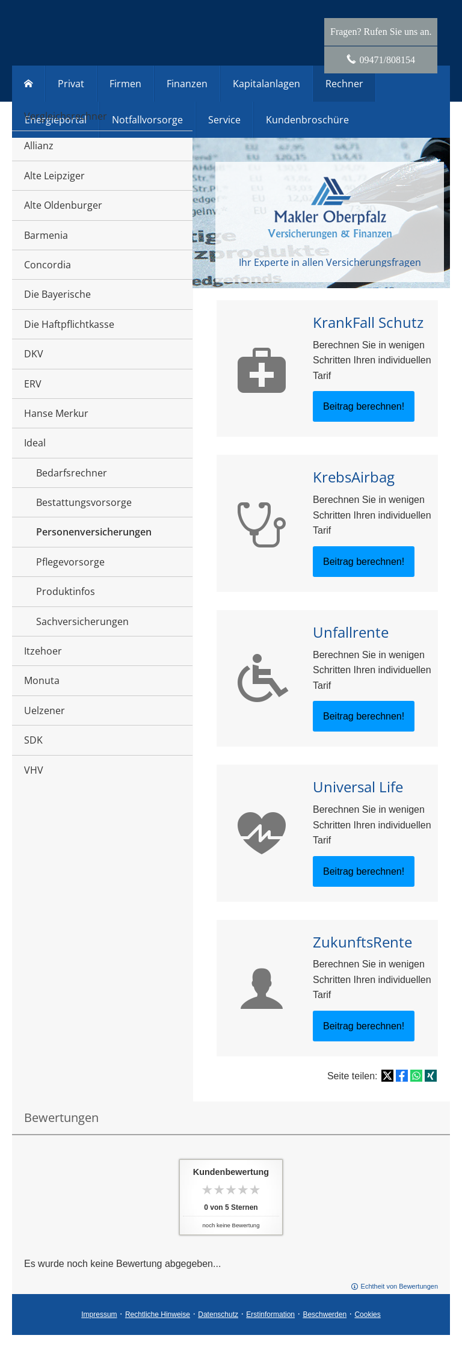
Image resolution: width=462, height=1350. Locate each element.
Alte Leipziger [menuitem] (54, 175)
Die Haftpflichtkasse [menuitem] (69, 324)
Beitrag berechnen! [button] (363, 406)
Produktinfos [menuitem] (65, 591)
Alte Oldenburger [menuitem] (63, 205)
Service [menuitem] (224, 119)
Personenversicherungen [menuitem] (94, 531)
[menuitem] (28, 84)
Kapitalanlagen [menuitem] (266, 83)
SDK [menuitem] (33, 740)
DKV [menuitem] (33, 353)
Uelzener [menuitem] (44, 710)
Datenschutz (218, 1314)
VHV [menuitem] (33, 770)
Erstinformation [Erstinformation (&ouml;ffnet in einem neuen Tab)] (270, 1314)
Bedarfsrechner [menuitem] (71, 472)
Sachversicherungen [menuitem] (82, 621)
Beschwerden (324, 1314)
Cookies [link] (367, 1314)
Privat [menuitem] (71, 83)
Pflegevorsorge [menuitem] (70, 562)
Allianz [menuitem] (39, 145)
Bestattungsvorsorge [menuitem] (84, 502)
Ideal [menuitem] (35, 442)
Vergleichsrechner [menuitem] (65, 116)
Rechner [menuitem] (344, 83)
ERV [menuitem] (33, 383)
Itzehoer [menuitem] (43, 651)
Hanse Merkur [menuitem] (56, 413)
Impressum (99, 1314)
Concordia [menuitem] (47, 264)
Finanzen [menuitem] (187, 83)
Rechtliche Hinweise (157, 1314)
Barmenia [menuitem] (46, 235)
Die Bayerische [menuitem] (57, 294)
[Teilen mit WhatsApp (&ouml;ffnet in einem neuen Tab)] (416, 1076)
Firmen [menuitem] (125, 83)
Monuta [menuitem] (42, 680)
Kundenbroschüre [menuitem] (307, 119)
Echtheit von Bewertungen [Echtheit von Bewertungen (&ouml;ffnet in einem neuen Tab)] (399, 1286)
